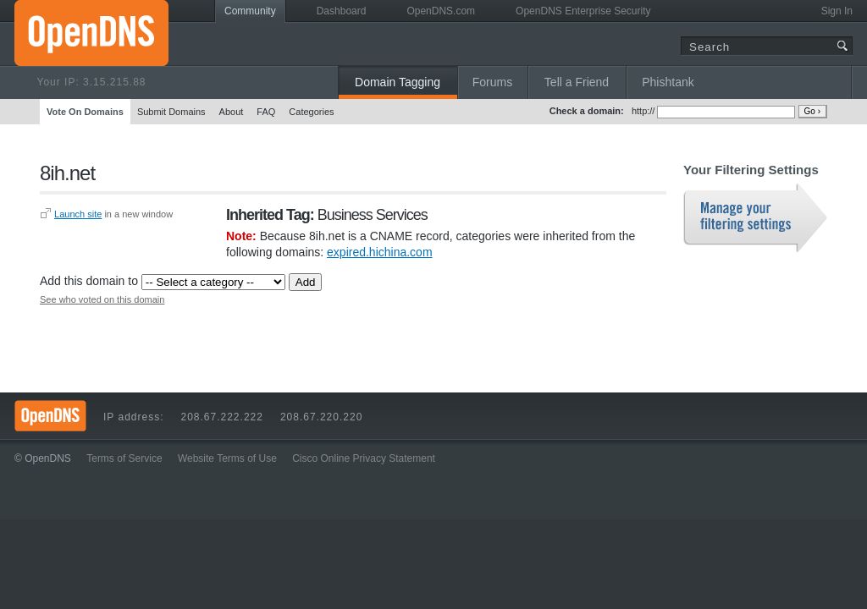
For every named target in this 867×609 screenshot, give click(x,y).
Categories (311, 112)
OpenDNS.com (440, 11)
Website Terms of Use (227, 458)
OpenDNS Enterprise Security (583, 11)
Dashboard (342, 11)
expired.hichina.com (380, 252)
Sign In (837, 11)
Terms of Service (124, 458)
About (231, 112)
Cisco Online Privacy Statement (363, 458)
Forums (492, 82)
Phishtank (667, 82)
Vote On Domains (85, 112)
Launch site (78, 214)
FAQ (266, 112)
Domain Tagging (397, 82)
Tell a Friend (576, 82)
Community (250, 11)
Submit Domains (171, 112)
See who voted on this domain (102, 299)
